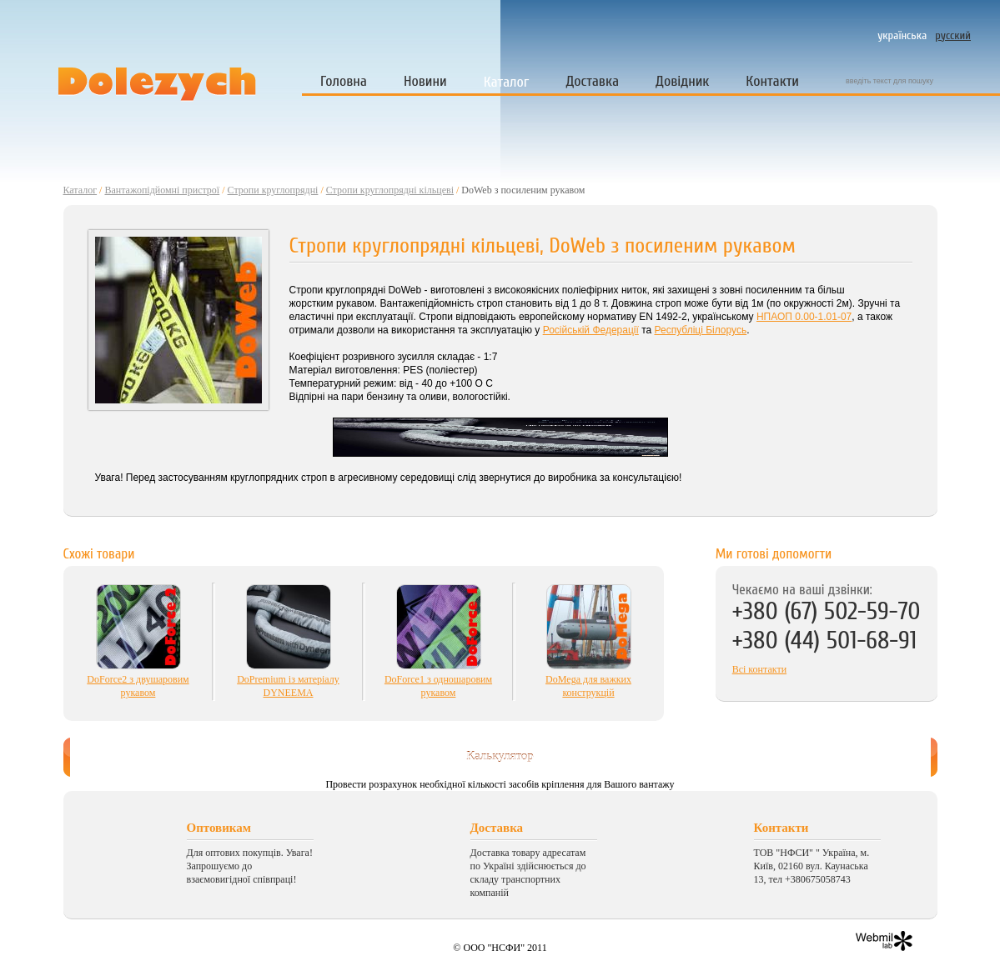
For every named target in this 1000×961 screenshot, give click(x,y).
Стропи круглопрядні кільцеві (390, 190)
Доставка (592, 81)
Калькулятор (500, 756)
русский (953, 35)
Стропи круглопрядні (273, 190)
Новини (425, 81)
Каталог (507, 82)
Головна (343, 81)
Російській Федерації (591, 330)
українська (902, 35)
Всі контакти (759, 669)
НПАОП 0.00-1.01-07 (804, 317)
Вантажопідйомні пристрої (161, 190)
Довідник (682, 81)
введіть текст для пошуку (889, 81)
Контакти (772, 81)
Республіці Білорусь (701, 330)
